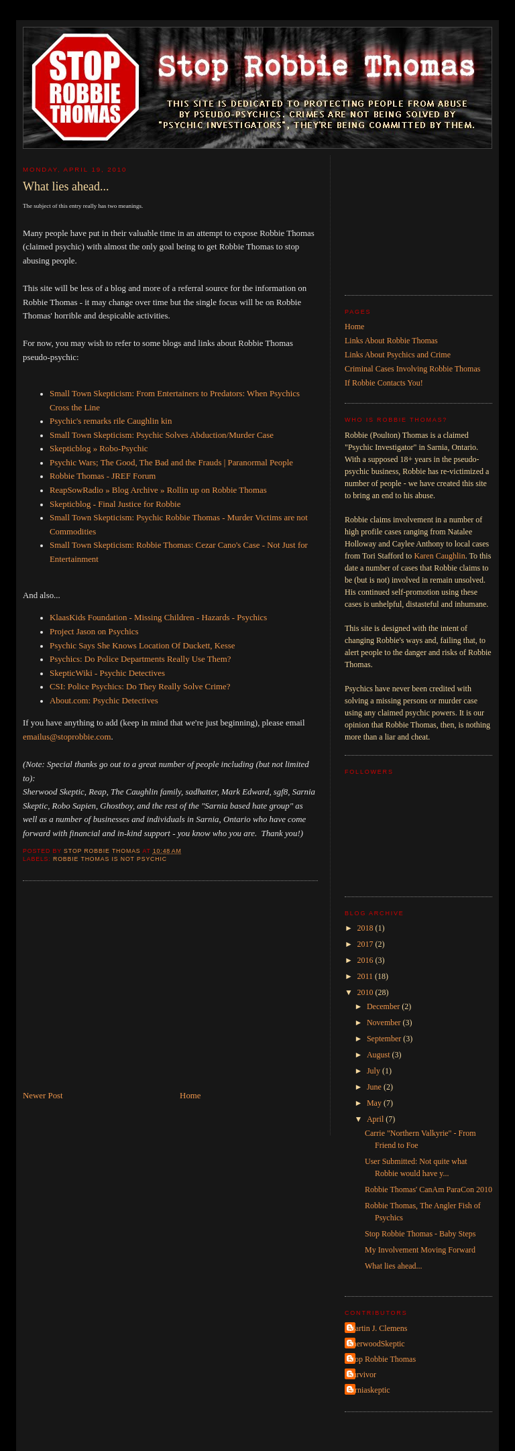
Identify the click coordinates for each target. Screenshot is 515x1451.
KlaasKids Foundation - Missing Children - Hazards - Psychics (158, 617)
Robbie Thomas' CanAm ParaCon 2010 (428, 1189)
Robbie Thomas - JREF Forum (103, 476)
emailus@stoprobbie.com (67, 737)
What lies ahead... (393, 1266)
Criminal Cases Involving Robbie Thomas (412, 368)
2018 (366, 928)
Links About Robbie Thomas (391, 340)
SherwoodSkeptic (376, 1343)
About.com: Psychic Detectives (104, 700)
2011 (366, 976)
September (385, 1038)
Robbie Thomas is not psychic (110, 859)
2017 (366, 944)
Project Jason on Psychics (94, 631)
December (384, 1006)
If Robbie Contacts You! (384, 383)
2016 (366, 960)
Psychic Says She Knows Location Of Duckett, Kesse (142, 645)
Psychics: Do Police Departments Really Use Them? (140, 659)
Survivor (362, 1374)
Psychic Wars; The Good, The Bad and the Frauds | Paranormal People (171, 462)
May (375, 1103)
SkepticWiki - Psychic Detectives (107, 673)
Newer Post (43, 1095)
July (374, 1071)
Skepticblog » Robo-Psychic (99, 448)
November (385, 1022)
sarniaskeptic (369, 1390)
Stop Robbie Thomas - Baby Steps (420, 1233)
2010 (366, 992)
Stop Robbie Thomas (382, 1359)
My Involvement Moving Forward (420, 1250)
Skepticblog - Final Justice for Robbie (115, 504)
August (379, 1054)
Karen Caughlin (439, 556)
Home (190, 1095)
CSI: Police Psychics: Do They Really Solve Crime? (140, 686)
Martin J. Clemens (377, 1328)
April (376, 1119)
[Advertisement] (170, 988)
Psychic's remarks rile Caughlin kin (111, 421)
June (375, 1087)
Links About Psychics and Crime (398, 354)
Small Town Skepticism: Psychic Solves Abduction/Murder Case (162, 435)
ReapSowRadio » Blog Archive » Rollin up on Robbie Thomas (158, 490)
